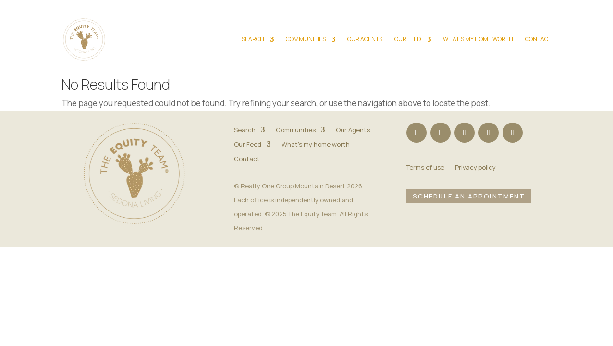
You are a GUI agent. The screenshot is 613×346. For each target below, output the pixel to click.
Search (253, 39)
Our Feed (407, 39)
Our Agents (364, 39)
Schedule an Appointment (469, 195)
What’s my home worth (478, 39)
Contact (538, 39)
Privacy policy (475, 168)
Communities (306, 39)
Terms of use (425, 168)
